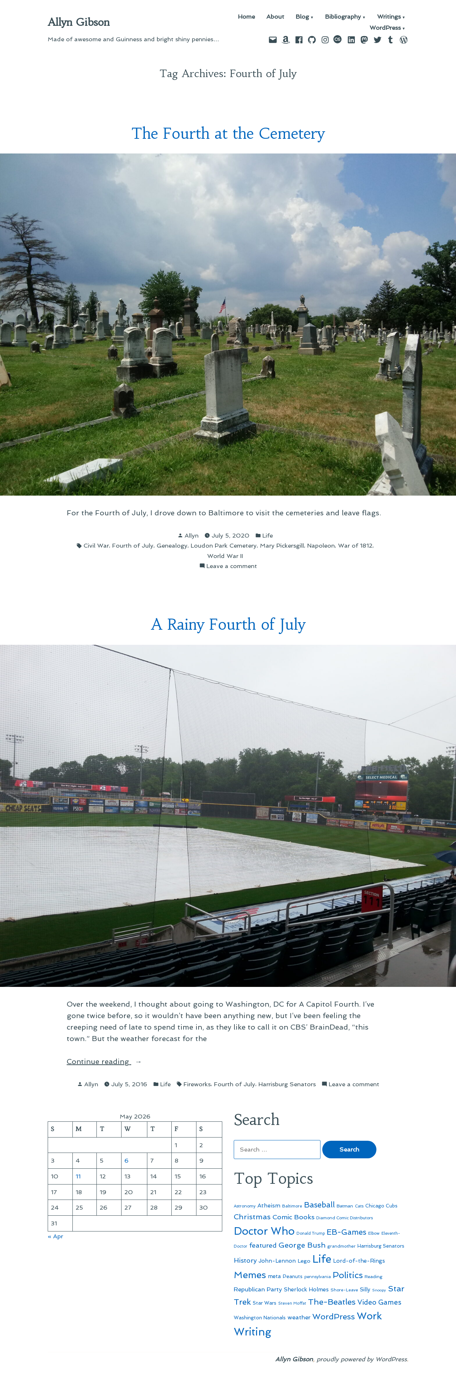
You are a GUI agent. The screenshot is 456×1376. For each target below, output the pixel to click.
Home (246, 17)
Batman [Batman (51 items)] (345, 1206)
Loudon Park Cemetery (224, 545)
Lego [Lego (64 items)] (304, 1261)
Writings (389, 17)
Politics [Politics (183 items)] (348, 1275)
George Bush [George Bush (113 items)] (302, 1245)
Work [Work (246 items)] (369, 1315)
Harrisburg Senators (287, 1084)
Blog (302, 17)
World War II (225, 555)
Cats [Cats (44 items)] (359, 1206)
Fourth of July (132, 545)
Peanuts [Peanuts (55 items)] (293, 1276)
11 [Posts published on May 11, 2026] (78, 1176)
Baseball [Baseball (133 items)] (319, 1204)
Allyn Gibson (79, 22)
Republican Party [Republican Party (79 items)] (258, 1289)
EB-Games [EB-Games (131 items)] (346, 1232)
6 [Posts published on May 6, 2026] (126, 1160)
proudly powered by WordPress (362, 1359)
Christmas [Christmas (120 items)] (252, 1216)
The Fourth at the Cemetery (228, 133)
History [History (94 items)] (245, 1260)
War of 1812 (355, 545)
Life (267, 535)
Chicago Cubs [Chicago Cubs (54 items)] (381, 1206)
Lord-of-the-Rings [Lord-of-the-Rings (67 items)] (359, 1261)
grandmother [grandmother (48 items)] (341, 1246)
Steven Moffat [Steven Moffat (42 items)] (292, 1303)
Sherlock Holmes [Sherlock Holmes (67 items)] (306, 1289)
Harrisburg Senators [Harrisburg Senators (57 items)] (380, 1246)
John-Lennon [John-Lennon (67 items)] (277, 1261)
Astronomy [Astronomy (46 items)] (245, 1206)
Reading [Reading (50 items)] (374, 1276)
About (275, 17)
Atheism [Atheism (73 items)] (268, 1205)
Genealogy (172, 545)
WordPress (385, 28)
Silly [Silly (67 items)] (365, 1289)
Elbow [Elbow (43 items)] (374, 1233)
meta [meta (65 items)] (274, 1276)
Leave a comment (231, 566)
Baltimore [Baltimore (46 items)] (292, 1206)
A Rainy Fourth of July (228, 624)
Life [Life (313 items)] (321, 1259)
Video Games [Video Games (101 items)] (379, 1302)
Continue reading (111, 1061)
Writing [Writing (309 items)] (252, 1332)
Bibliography (343, 17)
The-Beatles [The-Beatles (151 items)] (332, 1301)
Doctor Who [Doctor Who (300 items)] (264, 1231)
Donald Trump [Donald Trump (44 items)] (310, 1233)
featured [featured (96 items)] (263, 1245)
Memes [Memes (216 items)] (250, 1274)
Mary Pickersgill (282, 545)
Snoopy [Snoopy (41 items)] (379, 1290)
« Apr (55, 1236)
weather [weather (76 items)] (299, 1317)
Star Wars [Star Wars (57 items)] (264, 1303)
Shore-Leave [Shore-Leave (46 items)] (344, 1289)
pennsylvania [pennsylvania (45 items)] (317, 1276)
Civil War (96, 545)
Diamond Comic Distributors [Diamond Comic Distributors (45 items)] (344, 1217)
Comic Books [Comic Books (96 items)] (293, 1217)
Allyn (192, 535)
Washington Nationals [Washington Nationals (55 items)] (260, 1317)
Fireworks (197, 1084)
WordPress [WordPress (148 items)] (333, 1316)
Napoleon (321, 545)
